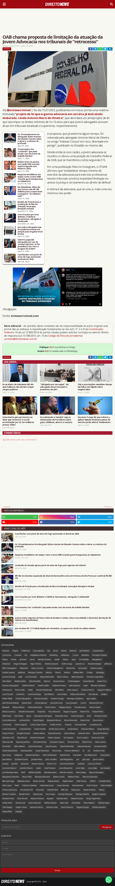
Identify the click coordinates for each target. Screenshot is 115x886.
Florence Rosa (73, 742)
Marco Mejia (81, 772)
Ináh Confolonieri (50, 755)
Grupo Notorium (42, 750)
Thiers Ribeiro (89, 803)
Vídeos (65, 659)
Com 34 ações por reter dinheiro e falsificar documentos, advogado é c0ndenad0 (29, 217)
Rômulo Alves (62, 798)
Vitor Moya (19, 716)
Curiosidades (38, 651)
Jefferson (108, 664)
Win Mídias (59, 690)
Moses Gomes (39, 781)
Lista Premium (50, 768)
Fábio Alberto (19, 746)
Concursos (7, 655)
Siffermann (7, 716)
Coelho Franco (55, 724)
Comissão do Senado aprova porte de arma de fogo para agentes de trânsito (50, 565)
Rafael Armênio (89, 790)
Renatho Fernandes (26, 711)
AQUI (51, 347)
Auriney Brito (24, 720)
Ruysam (50, 798)
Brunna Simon (58, 681)
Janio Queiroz (74, 685)
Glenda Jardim (26, 750)
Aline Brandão (35, 681)
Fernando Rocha (39, 742)
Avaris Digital (38, 720)
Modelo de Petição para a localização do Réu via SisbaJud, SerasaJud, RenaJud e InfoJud (29, 205)
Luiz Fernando (31, 677)
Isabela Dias (65, 755)
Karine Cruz (51, 764)
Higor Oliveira (35, 664)
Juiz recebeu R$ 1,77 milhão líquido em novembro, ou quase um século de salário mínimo (55, 628)
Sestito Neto (7, 803)
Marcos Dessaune (96, 772)
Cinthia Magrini (74, 681)
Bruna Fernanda (70, 720)
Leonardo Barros (9, 768)
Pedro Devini (50, 707)
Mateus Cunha (58, 777)
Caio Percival (8, 694)
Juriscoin (23, 659)
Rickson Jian (37, 794)
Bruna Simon (98, 720)
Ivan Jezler (77, 755)
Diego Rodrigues (20, 664)
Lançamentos (98, 651)
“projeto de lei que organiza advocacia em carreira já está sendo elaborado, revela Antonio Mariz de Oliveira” (53, 116)
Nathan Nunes (53, 781)
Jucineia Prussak (9, 677)
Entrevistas (70, 668)
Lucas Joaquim (71, 703)
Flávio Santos (100, 742)
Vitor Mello (7, 681)
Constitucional (95, 724)
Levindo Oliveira (26, 768)
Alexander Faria (61, 716)
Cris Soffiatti (84, 659)
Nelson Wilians (18, 707)
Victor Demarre (67, 807)
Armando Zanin (100, 716)
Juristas (5, 764)
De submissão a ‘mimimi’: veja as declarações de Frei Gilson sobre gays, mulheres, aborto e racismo (56, 419)
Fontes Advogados (23, 698)
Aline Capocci (72, 690)
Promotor (40, 790)
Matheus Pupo (73, 777)
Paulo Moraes (77, 785)
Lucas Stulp (80, 768)
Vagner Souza (21, 807)
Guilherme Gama (59, 685)
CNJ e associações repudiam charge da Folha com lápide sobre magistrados (95, 387)
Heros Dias (56, 750)
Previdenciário (80, 707)
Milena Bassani (77, 677)
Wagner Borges (83, 807)
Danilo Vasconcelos (56, 729)
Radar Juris (75, 790)
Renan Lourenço (9, 711)
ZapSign (18, 811)
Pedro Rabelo (106, 785)
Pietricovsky (20, 690)
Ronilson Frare (8, 798)
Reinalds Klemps (94, 664)
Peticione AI (7, 690)
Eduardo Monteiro (100, 733)
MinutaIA (6, 707)
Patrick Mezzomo (47, 785)
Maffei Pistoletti (35, 772)
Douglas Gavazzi (23, 733)
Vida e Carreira (37, 668)
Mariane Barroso (96, 703)
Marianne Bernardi (42, 777)
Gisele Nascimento (10, 750)
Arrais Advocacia (9, 720)
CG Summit (7, 724)
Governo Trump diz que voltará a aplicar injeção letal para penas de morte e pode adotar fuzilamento (94, 419)
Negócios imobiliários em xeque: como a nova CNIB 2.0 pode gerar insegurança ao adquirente (30, 177)
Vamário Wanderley (44, 690)
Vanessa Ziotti (52, 807)
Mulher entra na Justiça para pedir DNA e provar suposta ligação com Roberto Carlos (28, 165)
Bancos (47, 681)
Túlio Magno (7, 807)
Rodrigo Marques (65, 794)
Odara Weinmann (35, 707)
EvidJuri (104, 694)
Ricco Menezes (54, 711)
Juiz (77, 759)
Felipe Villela (7, 698)
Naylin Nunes (68, 781)
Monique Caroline (35, 672)
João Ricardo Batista (11, 703)
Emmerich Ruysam (37, 737)
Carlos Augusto (21, 724)
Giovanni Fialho (100, 746)
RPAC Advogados (9, 668)
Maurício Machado (90, 777)
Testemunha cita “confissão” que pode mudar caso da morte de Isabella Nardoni (29, 152)
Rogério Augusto (99, 794)
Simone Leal (20, 803)
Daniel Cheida (39, 729)
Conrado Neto (80, 724)
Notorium (6, 664)
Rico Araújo (50, 794)
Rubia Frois (84, 711)
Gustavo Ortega (57, 698)
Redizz (101, 790)
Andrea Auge (67, 664)
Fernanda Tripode (99, 655)
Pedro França (92, 785)
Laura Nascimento (67, 764)
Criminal (18, 655)
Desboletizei (73, 729)
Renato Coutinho (9, 794)
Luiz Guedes (105, 768)
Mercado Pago (8, 781)
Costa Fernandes (9, 729)
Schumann (24, 668)
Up (26, 655)
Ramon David (95, 707)
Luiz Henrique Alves (10, 772)
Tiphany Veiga (103, 803)
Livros (32, 659)
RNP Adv (64, 790)
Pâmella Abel (52, 790)
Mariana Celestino (98, 685)
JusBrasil (21, 672)
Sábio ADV (64, 803)
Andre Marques (77, 716)
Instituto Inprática (32, 755)
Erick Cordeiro (82, 737)
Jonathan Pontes (21, 759)
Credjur (90, 672)
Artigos (15, 651)
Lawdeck (81, 764)
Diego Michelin (103, 729)
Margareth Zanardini (11, 777)
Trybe (30, 690)
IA (83, 750)
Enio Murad (93, 694)
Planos (58, 672)
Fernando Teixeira (57, 742)
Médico (49, 672)
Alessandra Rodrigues (43, 716)
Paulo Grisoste (63, 785)
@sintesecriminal (19, 110)
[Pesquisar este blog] (51, 827)
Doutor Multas (39, 733)
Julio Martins (84, 651)
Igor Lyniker (91, 698)
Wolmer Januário (99, 807)
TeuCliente (76, 803)
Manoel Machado (47, 677)
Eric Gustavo (69, 737)
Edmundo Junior (54, 733)
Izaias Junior (105, 755)
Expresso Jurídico (23, 742)
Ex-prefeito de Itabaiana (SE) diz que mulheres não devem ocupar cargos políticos (18, 387)
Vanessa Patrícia (36, 807)
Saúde (56, 659)
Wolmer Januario (51, 664)
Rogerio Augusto (70, 711)
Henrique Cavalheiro (75, 698)
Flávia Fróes (87, 742)
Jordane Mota (36, 759)
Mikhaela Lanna (24, 781)
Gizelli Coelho (43, 685)
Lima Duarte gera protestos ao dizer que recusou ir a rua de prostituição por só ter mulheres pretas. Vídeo (18, 421)
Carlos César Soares (38, 724)
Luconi (83, 703)
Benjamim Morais (54, 720)
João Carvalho (51, 759)
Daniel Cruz (101, 681)
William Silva (78, 672)
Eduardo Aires (84, 733)
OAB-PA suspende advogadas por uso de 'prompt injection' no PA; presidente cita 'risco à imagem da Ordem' (29, 244)
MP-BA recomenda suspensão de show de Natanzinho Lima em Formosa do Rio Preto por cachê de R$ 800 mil (63, 577)
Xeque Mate (7, 811)
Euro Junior (82, 668)
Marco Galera (62, 677)
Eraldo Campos (54, 737)
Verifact (67, 672)
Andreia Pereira (88, 690)
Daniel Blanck (88, 681)
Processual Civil (26, 790)
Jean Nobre (7, 759)
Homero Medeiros (72, 750)
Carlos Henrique (34, 694)
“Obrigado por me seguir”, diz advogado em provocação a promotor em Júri (54, 387)
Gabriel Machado (67, 746)
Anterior (7, 507)
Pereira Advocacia (10, 790)
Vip (48, 651)
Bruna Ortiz (85, 720)
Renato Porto (24, 794)
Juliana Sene (26, 703)
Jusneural (24, 764)
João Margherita (66, 759)
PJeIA (17, 785)
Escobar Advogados (11, 685)
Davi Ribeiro (49, 694)
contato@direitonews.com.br (20, 339)
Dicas (55, 651)
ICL (89, 750)
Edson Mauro (69, 733)
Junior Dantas (98, 759)
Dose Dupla (62, 694)
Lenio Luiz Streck (94, 764)
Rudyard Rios (98, 711)
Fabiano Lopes (96, 668)
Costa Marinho (25, 729)
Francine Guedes (40, 698)
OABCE (92, 781)
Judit (20, 677)
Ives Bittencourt (91, 755)
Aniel (89, 716)
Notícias (6, 651)
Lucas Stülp (92, 768)
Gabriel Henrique (35, 746)
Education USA (8, 737)
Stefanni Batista (50, 803)
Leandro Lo (80, 664)
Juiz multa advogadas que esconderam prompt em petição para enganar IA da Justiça (30, 230)
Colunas (68, 724)
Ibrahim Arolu (99, 750)
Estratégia (100, 672)
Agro (74, 659)
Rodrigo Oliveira (82, 794)
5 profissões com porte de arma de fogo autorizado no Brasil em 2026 (30, 257)
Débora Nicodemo (77, 694)
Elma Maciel (22, 737)
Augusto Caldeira (104, 690)
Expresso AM (8, 742)
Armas (13, 659)
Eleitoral (73, 651)
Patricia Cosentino (29, 785)
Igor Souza (7, 755)
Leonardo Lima (56, 703)
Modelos (85, 655)
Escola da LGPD (98, 737)
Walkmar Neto (20, 681)
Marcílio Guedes (44, 659)
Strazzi (63, 651)
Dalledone (65, 655)
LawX (85, 685)
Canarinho (20, 694)
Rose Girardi (22, 798)
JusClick (15, 764)
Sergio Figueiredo (93, 798)
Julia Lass (86, 759)
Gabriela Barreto (84, 746)
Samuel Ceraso (77, 798)
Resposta (41, 711)
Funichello (6, 746)
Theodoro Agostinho (95, 677)
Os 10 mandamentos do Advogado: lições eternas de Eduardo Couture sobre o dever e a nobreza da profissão (29, 138)
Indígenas (18, 755)
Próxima (107, 507)
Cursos (75, 655)
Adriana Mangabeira (55, 668)
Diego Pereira (8, 733)
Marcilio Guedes (66, 772)
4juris (29, 716)
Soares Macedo (35, 803)
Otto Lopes (7, 785)
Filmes (5, 659)
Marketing (54, 655)
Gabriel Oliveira (28, 685)
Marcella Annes (50, 772)
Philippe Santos (65, 707)
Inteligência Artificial (38, 655)
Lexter (38, 768)
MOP (23, 772)
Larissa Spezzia (41, 703)
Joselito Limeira (9, 672)
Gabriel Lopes (51, 746)
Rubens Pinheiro (37, 798)
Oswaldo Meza (105, 781)
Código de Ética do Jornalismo (65, 335)
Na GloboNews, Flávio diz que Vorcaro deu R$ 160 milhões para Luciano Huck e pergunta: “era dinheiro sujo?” (30, 191)
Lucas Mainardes (65, 768)
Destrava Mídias (87, 729)
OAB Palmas (81, 781)
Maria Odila (27, 777)
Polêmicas (6, 49)
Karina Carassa (38, 764)
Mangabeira (97, 659)
